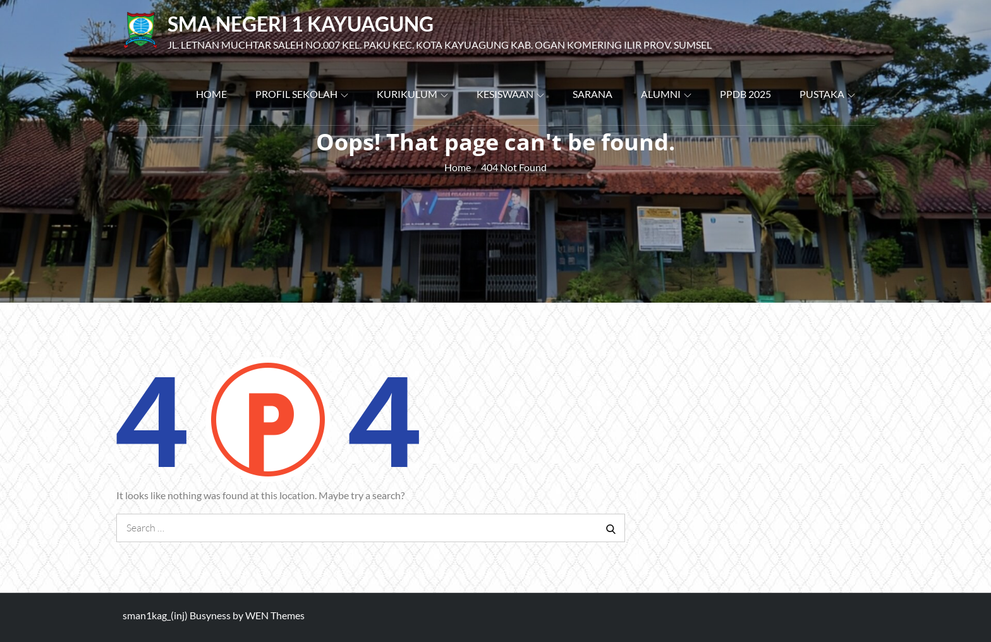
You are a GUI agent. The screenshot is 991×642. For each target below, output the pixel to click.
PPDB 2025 (745, 94)
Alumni (666, 94)
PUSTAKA (827, 94)
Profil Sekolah (301, 94)
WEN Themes (275, 615)
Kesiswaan (510, 94)
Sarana (592, 94)
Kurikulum (412, 94)
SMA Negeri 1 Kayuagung (300, 23)
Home (211, 94)
